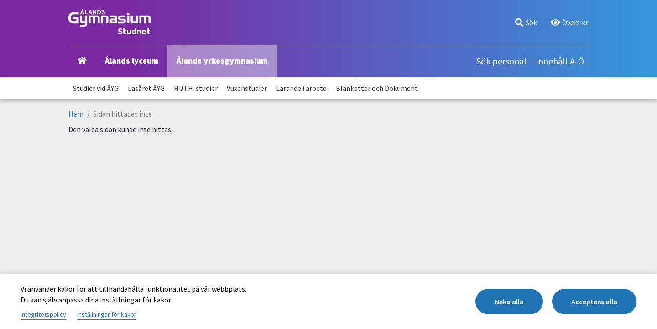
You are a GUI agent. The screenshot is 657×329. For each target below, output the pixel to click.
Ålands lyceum (131, 60)
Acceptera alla (594, 301)
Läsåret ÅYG (146, 88)
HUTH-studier (196, 88)
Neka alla (509, 301)
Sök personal (501, 61)
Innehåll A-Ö (560, 61)
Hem (75, 113)
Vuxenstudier (247, 88)
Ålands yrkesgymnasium (222, 60)
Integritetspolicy (43, 314)
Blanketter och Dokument (377, 88)
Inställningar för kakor (106, 314)
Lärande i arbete (301, 88)
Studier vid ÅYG (96, 88)
